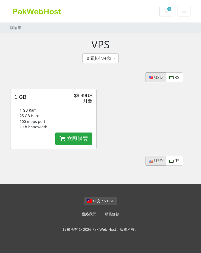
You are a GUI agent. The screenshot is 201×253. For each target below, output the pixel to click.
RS (174, 77)
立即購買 (74, 138)
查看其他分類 (99, 58)
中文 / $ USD (100, 200)
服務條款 (112, 213)
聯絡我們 (89, 213)
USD (156, 77)
